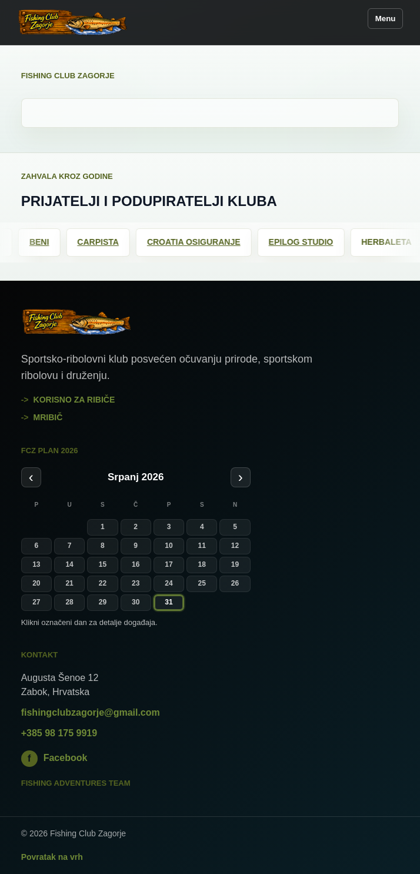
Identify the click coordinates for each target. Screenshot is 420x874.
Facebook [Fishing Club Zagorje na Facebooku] (54, 758)
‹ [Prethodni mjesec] (31, 477)
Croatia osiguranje (198, 242)
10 (168, 545)
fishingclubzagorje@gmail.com (90, 712)
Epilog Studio (306, 242)
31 (168, 602)
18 (202, 564)
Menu (385, 18)
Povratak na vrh (52, 857)
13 (36, 564)
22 (102, 583)
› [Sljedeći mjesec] (240, 477)
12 (235, 545)
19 (235, 564)
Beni (44, 242)
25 (202, 583)
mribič (48, 417)
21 (69, 583)
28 (69, 602)
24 (168, 583)
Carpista (103, 242)
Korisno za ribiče (74, 399)
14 (69, 564)
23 (135, 583)
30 (135, 602)
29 (102, 602)
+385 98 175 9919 (59, 733)
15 (102, 564)
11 (202, 545)
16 (135, 564)
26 (235, 583)
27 (36, 602)
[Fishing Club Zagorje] (73, 22)
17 (168, 564)
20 (36, 583)
